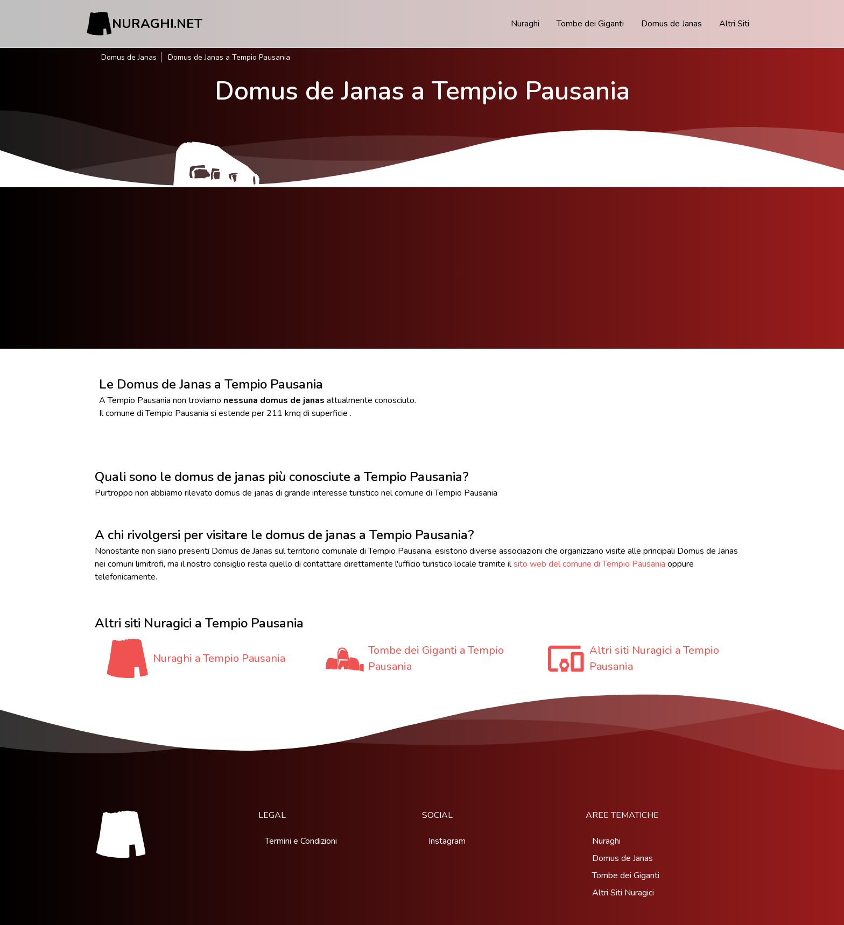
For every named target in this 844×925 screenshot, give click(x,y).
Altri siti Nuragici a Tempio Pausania (654, 658)
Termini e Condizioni (301, 841)
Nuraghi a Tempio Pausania (219, 658)
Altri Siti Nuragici (623, 893)
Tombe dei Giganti (590, 24)
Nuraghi (525, 24)
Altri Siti (734, 24)
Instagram (447, 841)
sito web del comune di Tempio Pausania (589, 564)
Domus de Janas (671, 24)
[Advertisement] (422, 268)
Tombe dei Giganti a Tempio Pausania (436, 658)
